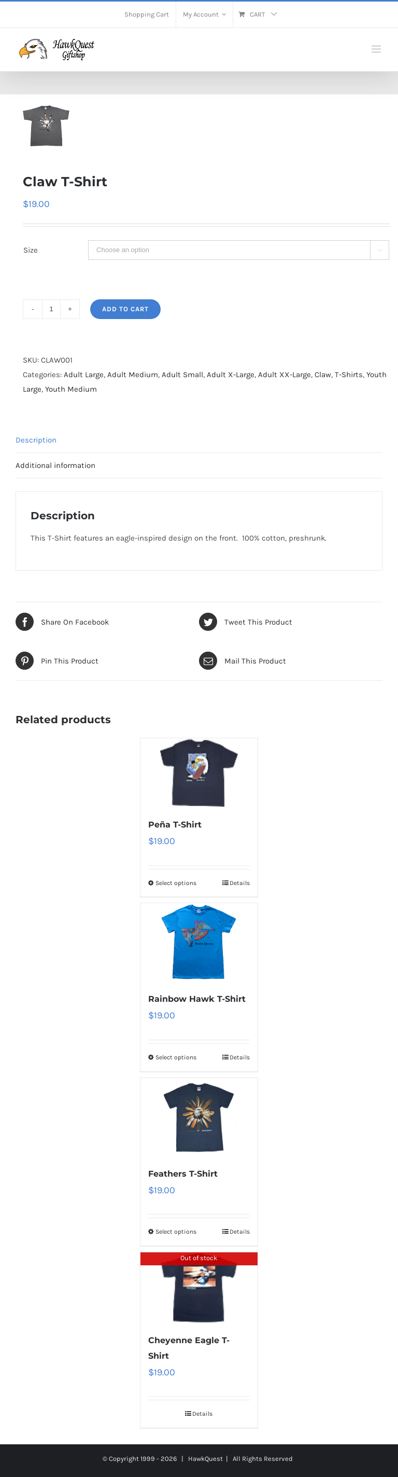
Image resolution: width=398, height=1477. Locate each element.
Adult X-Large (230, 374)
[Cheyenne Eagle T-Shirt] (199, 1287)
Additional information (55, 465)
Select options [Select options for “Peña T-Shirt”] (175, 883)
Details (240, 883)
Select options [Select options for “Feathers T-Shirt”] (175, 1231)
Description (36, 440)
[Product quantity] (51, 309)
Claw (323, 374)
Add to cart (125, 309)
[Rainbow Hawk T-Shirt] (199, 942)
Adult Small (182, 374)
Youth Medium (71, 389)
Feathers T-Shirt (183, 1174)
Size (30, 250)
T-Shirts (349, 374)
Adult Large (84, 374)
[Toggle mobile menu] (377, 49)
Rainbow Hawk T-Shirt (197, 999)
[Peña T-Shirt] (199, 772)
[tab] (199, 440)
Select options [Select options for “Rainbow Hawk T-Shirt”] (175, 1057)
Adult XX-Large (284, 374)
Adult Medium (132, 374)
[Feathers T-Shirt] (199, 1117)
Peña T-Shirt (175, 825)
